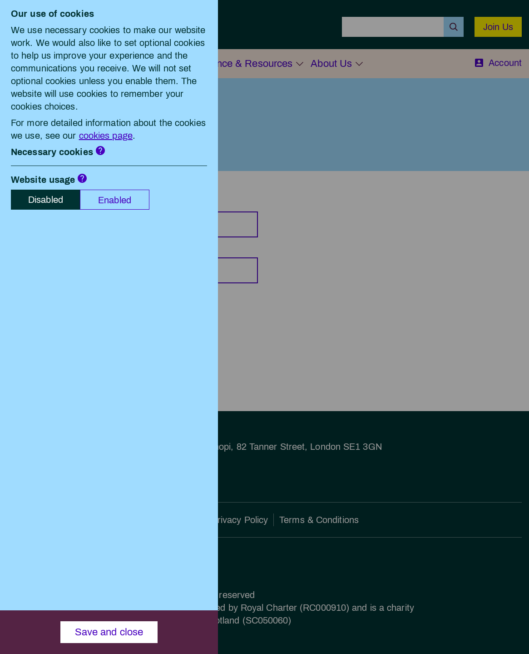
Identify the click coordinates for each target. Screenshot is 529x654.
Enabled (114, 200)
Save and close (109, 632)
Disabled (45, 200)
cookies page (106, 136)
